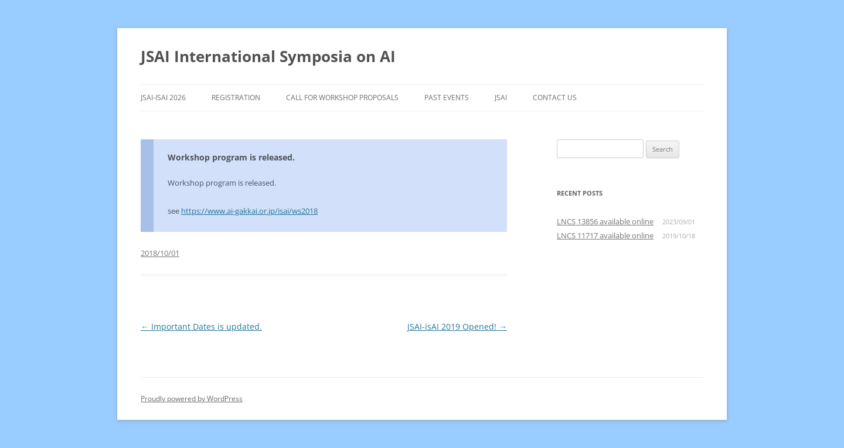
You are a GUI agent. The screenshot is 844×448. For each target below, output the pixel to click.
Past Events (446, 97)
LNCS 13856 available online (605, 221)
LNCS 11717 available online (605, 235)
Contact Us (555, 97)
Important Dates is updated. (201, 326)
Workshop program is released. (231, 157)
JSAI (501, 97)
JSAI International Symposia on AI (268, 56)
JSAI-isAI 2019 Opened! (457, 326)
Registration (236, 97)
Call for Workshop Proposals (342, 97)
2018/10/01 (160, 253)
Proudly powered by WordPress (192, 398)
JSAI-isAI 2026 (163, 97)
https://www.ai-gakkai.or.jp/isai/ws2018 (249, 211)
